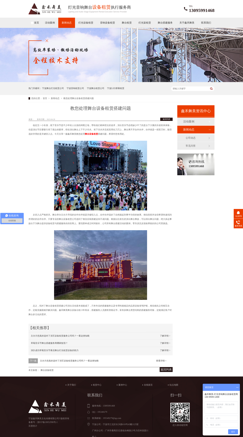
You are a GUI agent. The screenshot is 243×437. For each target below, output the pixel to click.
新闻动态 (67, 22)
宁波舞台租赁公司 (95, 88)
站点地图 (174, 385)
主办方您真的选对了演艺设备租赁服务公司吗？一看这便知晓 (60, 336)
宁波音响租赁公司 (75, 88)
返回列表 (166, 119)
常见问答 (191, 145)
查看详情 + (161, 361)
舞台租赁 (127, 22)
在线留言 (148, 385)
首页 (36, 22)
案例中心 (122, 385)
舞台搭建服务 (165, 22)
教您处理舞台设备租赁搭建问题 (78, 98)
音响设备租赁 (107, 22)
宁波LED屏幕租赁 (115, 88)
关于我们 (71, 385)
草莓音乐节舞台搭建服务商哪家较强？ (49, 343)
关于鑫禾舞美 (186, 22)
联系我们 (206, 22)
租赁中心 (97, 385)
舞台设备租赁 (47, 370)
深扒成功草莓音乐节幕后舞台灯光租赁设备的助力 (55, 350)
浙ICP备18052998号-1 (47, 422)
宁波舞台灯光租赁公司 (53, 88)
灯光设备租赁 (85, 22)
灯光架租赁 (145, 22)
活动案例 (50, 22)
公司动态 (191, 138)
